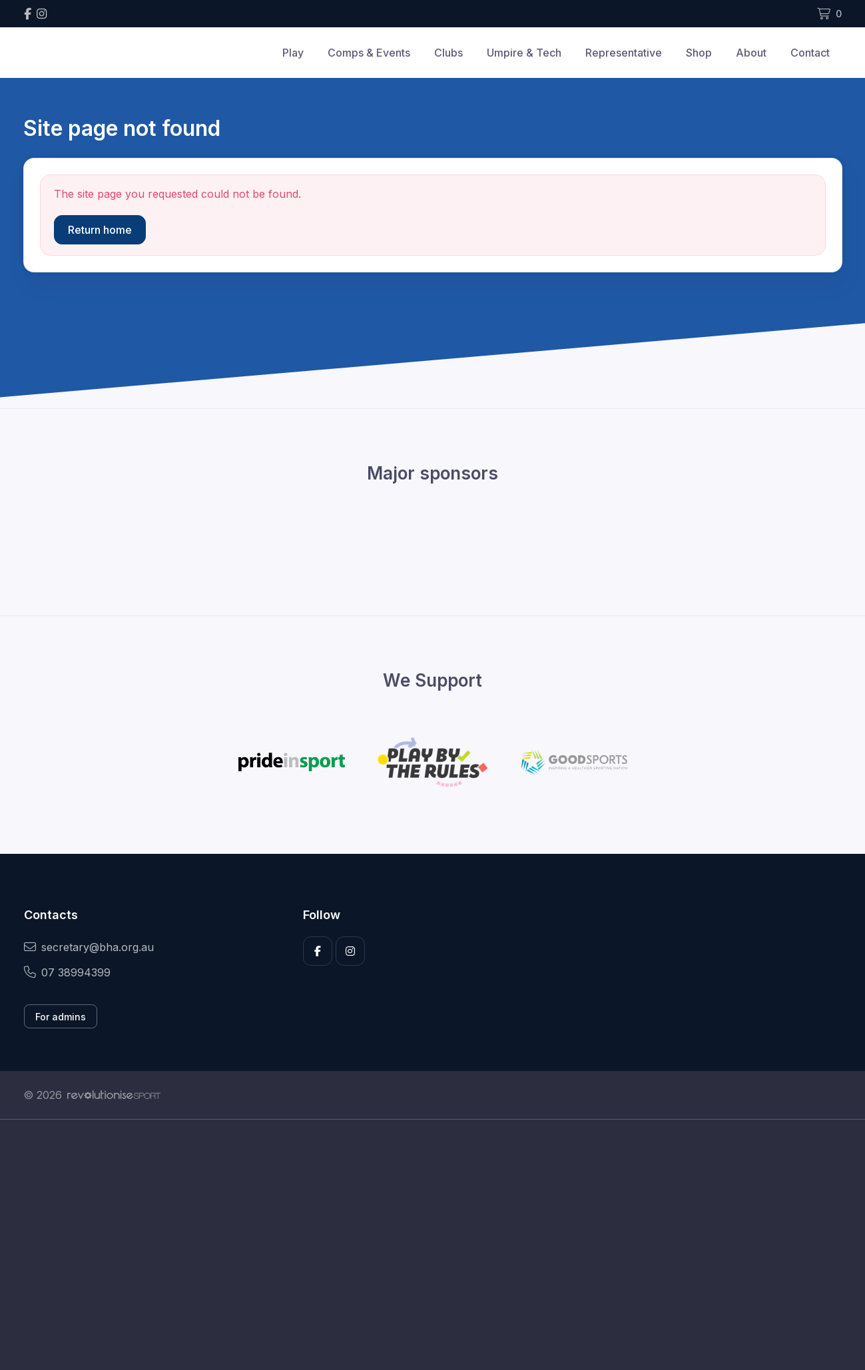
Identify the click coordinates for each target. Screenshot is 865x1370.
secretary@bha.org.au (89, 947)
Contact (810, 52)
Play (293, 52)
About (751, 52)
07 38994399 (67, 972)
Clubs (448, 52)
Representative (623, 52)
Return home (100, 229)
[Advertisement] (422, 1245)
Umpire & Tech (524, 52)
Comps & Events (369, 52)
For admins (60, 1016)
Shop (699, 52)
